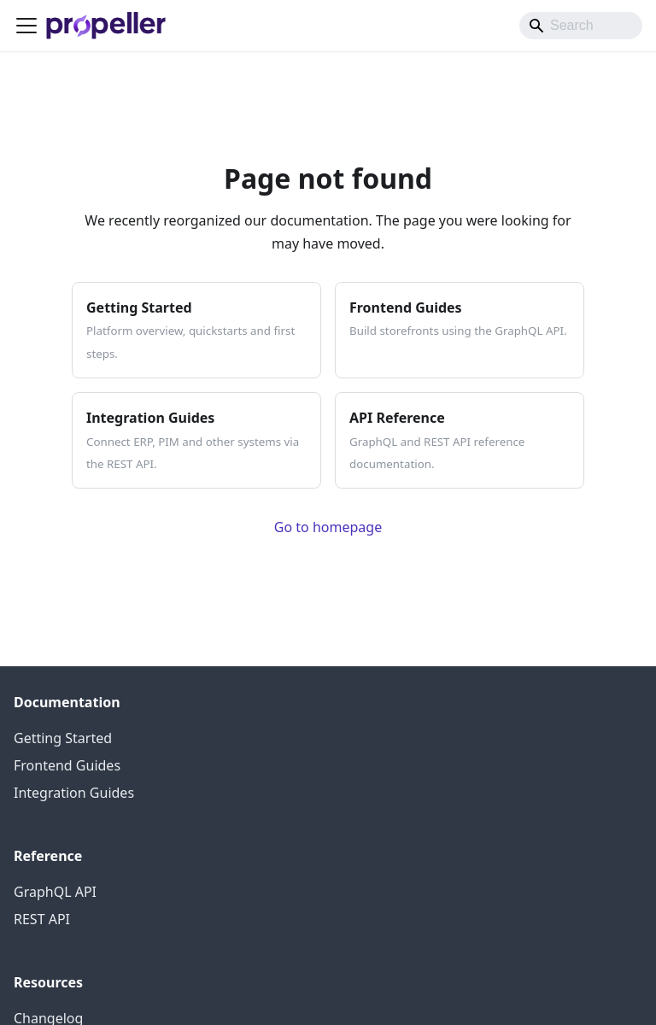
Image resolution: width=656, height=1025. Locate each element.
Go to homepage (328, 527)
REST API (42, 919)
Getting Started (63, 738)
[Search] (580, 25)
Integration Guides (74, 792)
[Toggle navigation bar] (26, 25)
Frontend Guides (67, 765)
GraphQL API (55, 891)
